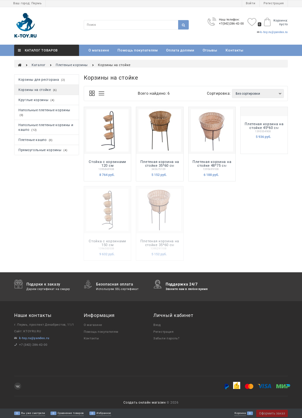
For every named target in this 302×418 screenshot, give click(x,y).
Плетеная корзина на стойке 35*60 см (159, 164)
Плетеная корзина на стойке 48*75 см (212, 164)
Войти (251, 3)
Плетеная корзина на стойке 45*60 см (264, 126)
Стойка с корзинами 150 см (107, 243)
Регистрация (274, 3)
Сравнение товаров (71, 413)
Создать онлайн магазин (144, 402)
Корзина (240, 413)
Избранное (103, 413)
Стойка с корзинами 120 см (107, 164)
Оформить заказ (272, 413)
